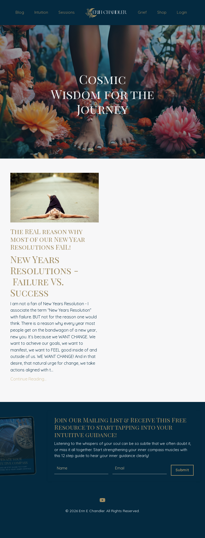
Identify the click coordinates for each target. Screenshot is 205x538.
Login (182, 13)
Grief (144, 13)
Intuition (40, 13)
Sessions (64, 13)
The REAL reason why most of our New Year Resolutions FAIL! (53, 248)
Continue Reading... (28, 394)
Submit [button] (181, 485)
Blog (19, 13)
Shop (162, 13)
